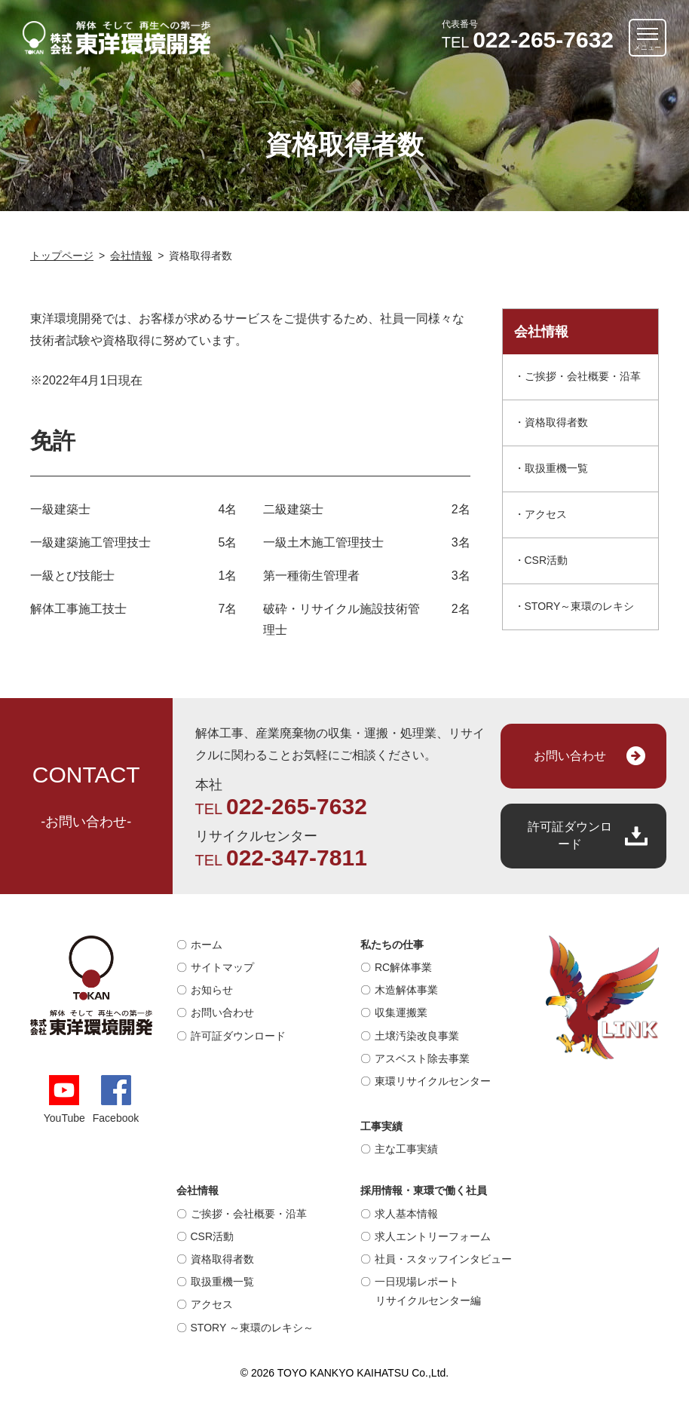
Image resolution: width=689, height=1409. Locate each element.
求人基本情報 (406, 1214)
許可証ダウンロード (570, 835)
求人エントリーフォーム (433, 1236)
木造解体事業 (406, 990)
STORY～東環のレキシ (580, 606)
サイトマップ (222, 967)
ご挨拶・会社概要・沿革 (583, 376)
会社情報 (197, 1190)
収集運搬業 (401, 1012)
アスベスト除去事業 (422, 1058)
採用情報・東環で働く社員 (423, 1190)
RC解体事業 (403, 967)
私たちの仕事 (392, 945)
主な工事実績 (406, 1149)
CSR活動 (546, 560)
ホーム (206, 945)
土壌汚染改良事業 (417, 1036)
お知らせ (212, 990)
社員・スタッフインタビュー (443, 1259)
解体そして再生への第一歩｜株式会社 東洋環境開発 (117, 37)
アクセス (546, 514)
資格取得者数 (556, 422)
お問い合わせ (570, 755)
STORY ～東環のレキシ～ (252, 1328)
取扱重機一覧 (556, 468)
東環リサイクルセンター (433, 1081)
